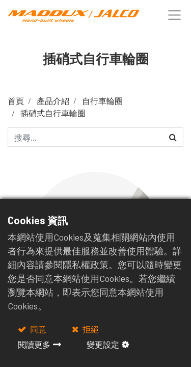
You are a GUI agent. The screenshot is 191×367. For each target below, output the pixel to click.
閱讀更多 (34, 344)
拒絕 (90, 329)
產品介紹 (53, 101)
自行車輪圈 (102, 101)
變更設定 (103, 344)
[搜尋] (173, 137)
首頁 (16, 101)
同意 (37, 329)
